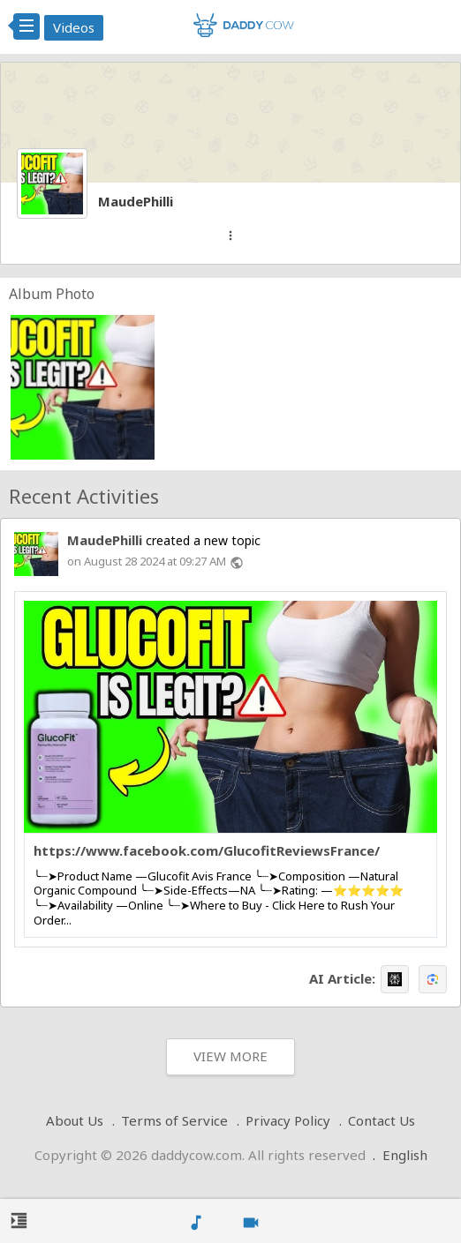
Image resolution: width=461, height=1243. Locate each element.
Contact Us (381, 1120)
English (404, 1155)
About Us (74, 1120)
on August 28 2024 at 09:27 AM (146, 561)
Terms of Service (174, 1120)
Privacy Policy (288, 1120)
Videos (73, 27)
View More (230, 1056)
